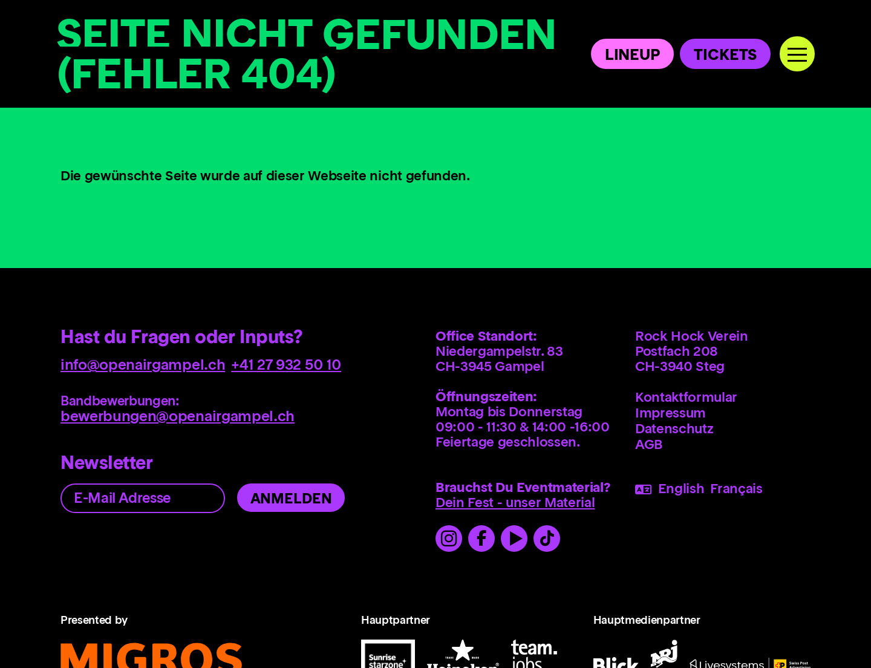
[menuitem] (723, 398)
